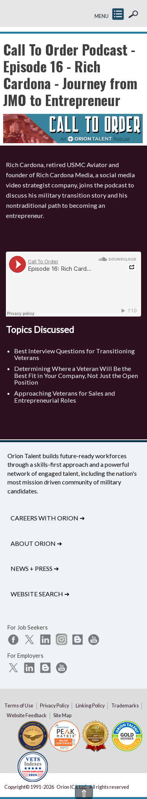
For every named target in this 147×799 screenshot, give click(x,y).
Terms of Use (18, 706)
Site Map (62, 715)
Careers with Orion (48, 518)
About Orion (36, 543)
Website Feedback (27, 715)
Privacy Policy (54, 706)
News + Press (35, 568)
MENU (101, 16)
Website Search (40, 593)
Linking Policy (90, 706)
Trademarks (125, 706)
